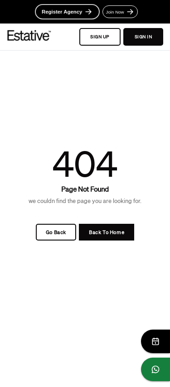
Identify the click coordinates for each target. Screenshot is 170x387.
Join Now (120, 11)
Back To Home (106, 232)
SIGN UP (100, 37)
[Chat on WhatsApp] (155, 369)
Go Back (56, 232)
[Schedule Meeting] (155, 341)
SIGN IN (143, 37)
